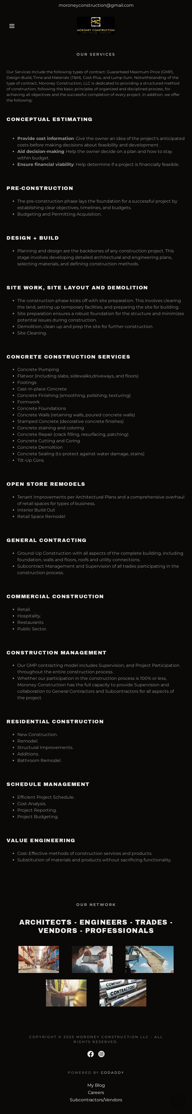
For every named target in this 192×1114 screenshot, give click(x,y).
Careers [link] (96, 1092)
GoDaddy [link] (112, 1072)
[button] (12, 26)
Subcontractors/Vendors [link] (96, 1099)
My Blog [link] (96, 1085)
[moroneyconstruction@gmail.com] (96, 5)
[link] (96, 26)
